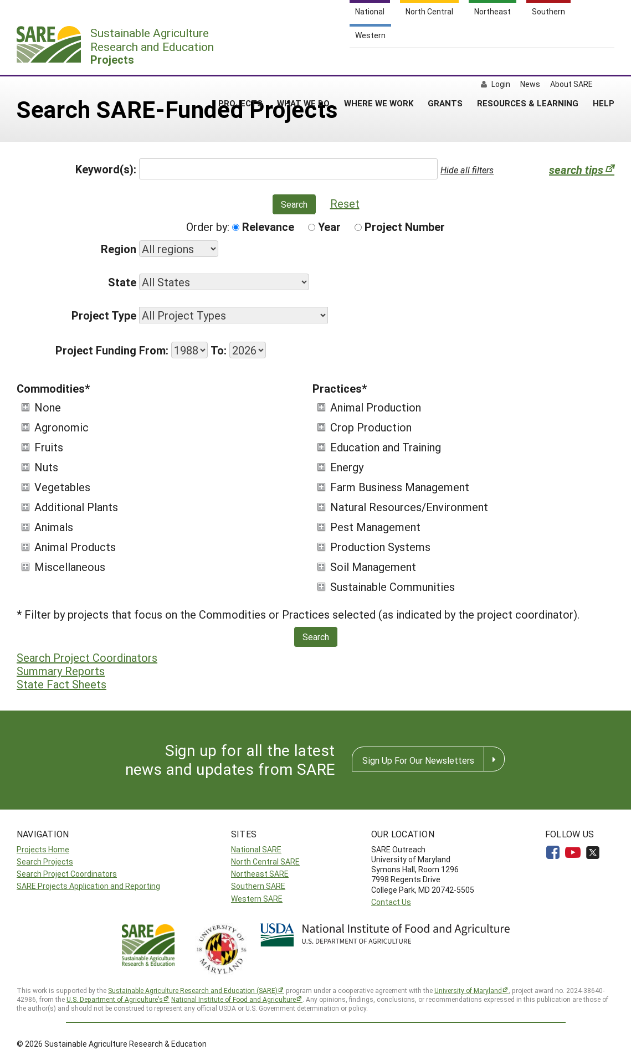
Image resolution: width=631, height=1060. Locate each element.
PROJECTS (240, 60)
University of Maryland (468, 990)
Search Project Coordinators (87, 657)
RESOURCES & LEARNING (527, 60)
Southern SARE (258, 886)
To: (219, 350)
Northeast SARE (260, 873)
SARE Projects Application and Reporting (88, 886)
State (122, 282)
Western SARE (257, 898)
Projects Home (43, 849)
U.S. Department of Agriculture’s (114, 999)
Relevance (263, 226)
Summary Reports (61, 670)
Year (324, 226)
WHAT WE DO (303, 60)
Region (118, 248)
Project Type (103, 315)
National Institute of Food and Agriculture (233, 999)
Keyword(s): (105, 169)
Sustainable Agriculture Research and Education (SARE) (193, 990)
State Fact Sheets (61, 684)
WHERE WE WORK (378, 60)
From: (153, 350)
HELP (603, 60)
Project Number (400, 226)
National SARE (256, 849)
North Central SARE (265, 861)
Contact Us (391, 902)
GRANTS (445, 60)
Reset (345, 203)
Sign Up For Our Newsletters (418, 760)
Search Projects (45, 861)
